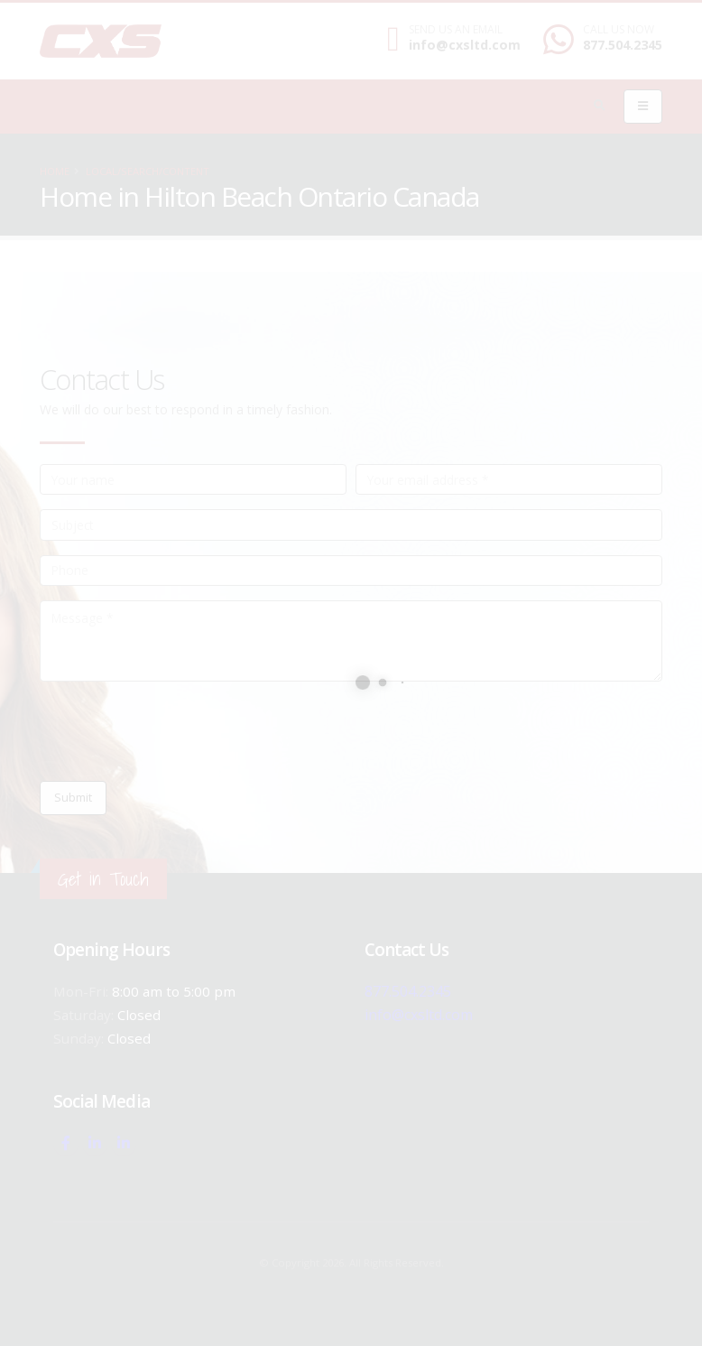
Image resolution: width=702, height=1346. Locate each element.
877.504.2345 (622, 44)
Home (54, 171)
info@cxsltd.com (465, 44)
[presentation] (177, 731)
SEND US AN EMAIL (456, 29)
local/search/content (147, 171)
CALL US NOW (618, 29)
